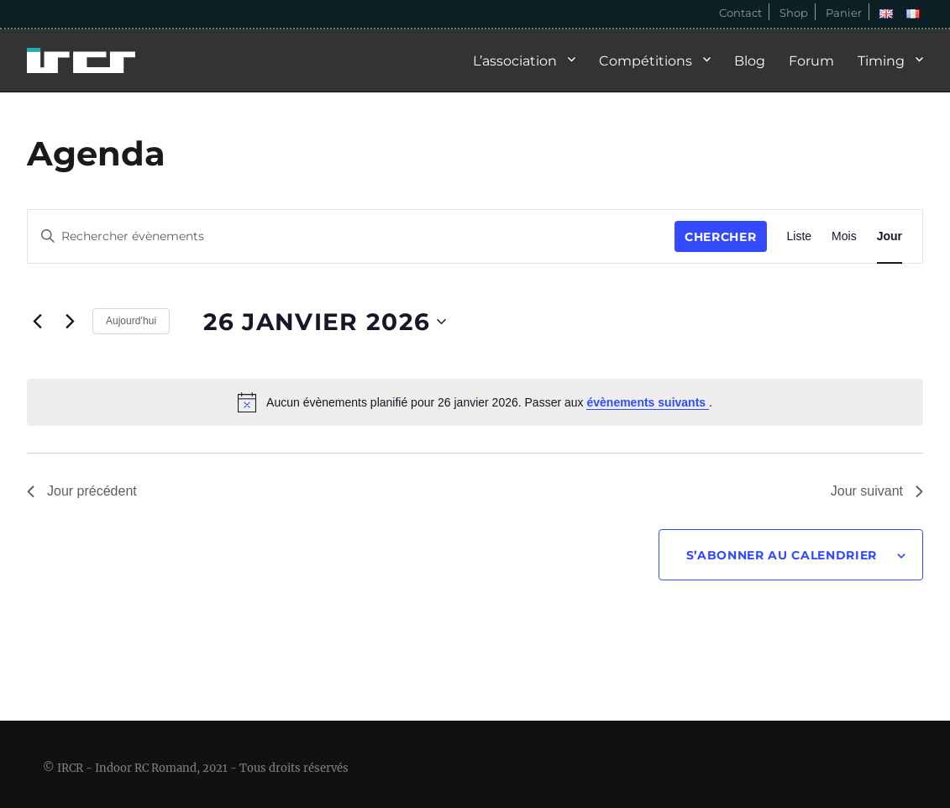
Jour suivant (877, 491)
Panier (844, 12)
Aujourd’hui (131, 321)
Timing (881, 61)
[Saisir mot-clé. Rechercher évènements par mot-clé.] (351, 236)
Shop (793, 12)
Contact (740, 12)
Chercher (720, 236)
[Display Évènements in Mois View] (844, 236)
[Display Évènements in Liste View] (799, 236)
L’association (515, 61)
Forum (811, 61)
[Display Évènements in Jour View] (889, 236)
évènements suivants (647, 402)
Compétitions (645, 61)
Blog (749, 61)
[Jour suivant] (70, 321)
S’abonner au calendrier (781, 555)
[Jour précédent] (37, 321)
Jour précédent (82, 491)
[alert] (475, 402)
